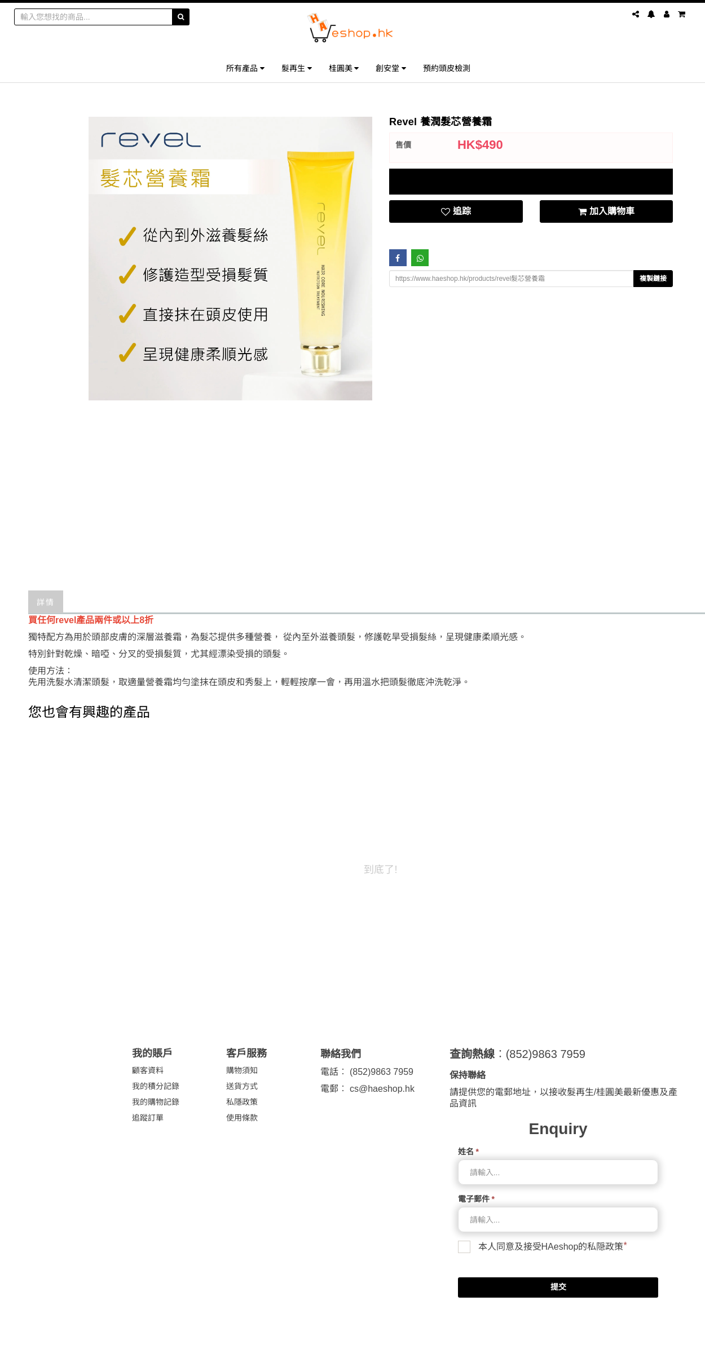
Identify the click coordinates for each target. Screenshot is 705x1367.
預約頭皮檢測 (446, 68)
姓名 (468, 1151)
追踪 (456, 211)
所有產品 (245, 68)
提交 (558, 1286)
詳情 (46, 601)
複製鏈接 (653, 279)
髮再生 (296, 68)
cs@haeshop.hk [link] (382, 1088)
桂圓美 (344, 68)
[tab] (531, 182)
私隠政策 (605, 1246)
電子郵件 (476, 1198)
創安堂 (391, 68)
